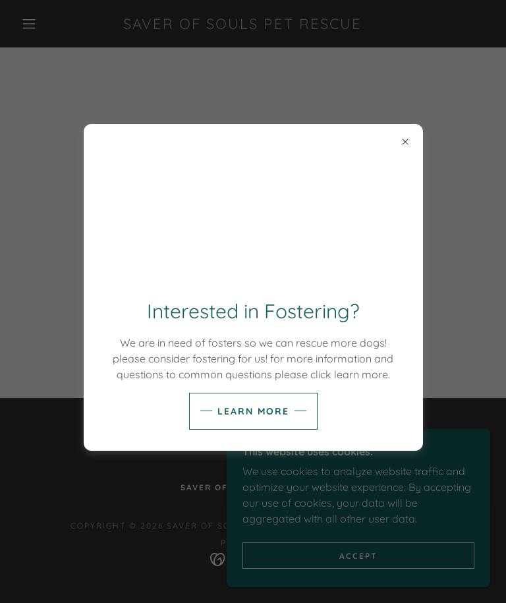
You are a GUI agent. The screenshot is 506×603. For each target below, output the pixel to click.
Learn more (253, 411)
